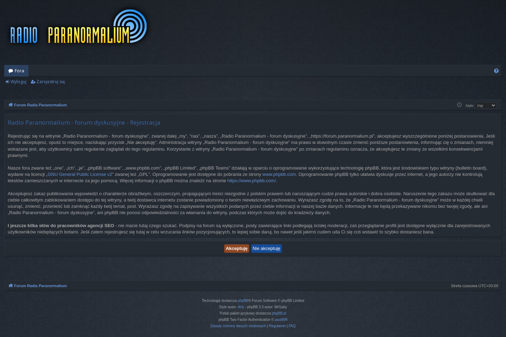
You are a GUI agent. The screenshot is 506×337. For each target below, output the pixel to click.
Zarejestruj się (51, 82)
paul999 (281, 320)
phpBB (243, 301)
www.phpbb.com (279, 174)
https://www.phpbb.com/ (251, 180)
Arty (241, 307)
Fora (19, 70)
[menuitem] (496, 71)
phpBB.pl (279, 313)
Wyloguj (18, 82)
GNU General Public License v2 (79, 174)
